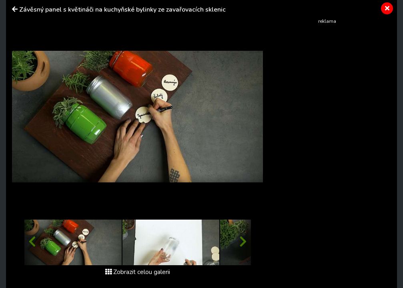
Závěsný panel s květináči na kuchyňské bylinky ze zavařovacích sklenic (122, 9)
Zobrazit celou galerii (137, 272)
